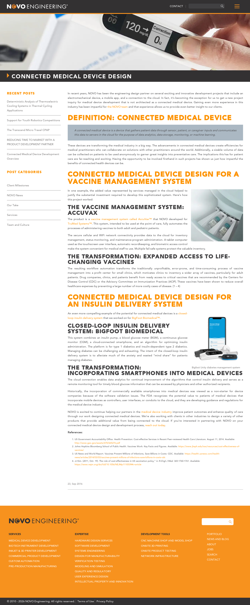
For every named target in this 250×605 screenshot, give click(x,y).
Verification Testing (90, 561)
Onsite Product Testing (158, 551)
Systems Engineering (90, 551)
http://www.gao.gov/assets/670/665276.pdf (97, 442)
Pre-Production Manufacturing (33, 566)
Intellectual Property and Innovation (104, 582)
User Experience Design (91, 576)
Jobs (210, 549)
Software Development (92, 546)
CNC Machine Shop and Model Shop (166, 541)
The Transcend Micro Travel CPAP (28, 130)
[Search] (221, 6)
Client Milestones (18, 185)
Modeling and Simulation (94, 566)
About (211, 544)
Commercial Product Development (35, 556)
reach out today (155, 425)
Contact (213, 559)
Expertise (82, 534)
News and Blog (218, 539)
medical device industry (156, 411)
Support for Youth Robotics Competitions (33, 120)
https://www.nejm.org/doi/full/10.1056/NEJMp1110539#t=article (108, 464)
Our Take (12, 205)
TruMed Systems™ (80, 223)
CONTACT (176, 6)
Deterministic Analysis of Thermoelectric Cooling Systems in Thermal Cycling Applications (32, 106)
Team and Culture (18, 224)
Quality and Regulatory (93, 571)
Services (12, 215)
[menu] (237, 6)
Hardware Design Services (93, 541)
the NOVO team (117, 106)
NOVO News (15, 195)
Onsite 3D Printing (154, 546)
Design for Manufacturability (97, 556)
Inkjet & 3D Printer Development (33, 551)
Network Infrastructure (159, 556)
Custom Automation (24, 561)
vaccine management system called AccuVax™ (121, 219)
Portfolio (214, 534)
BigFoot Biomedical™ (146, 318)
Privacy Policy (105, 601)
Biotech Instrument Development (34, 546)
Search (212, 554)
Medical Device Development (30, 541)
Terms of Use (85, 601)
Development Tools (155, 534)
